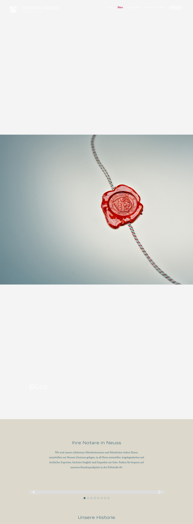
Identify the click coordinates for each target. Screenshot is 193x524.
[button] (34, 492)
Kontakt (160, 7)
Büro (120, 7)
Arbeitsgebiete (133, 7)
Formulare (175, 7)
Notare (110, 7)
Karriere (148, 7)
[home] (35, 9)
